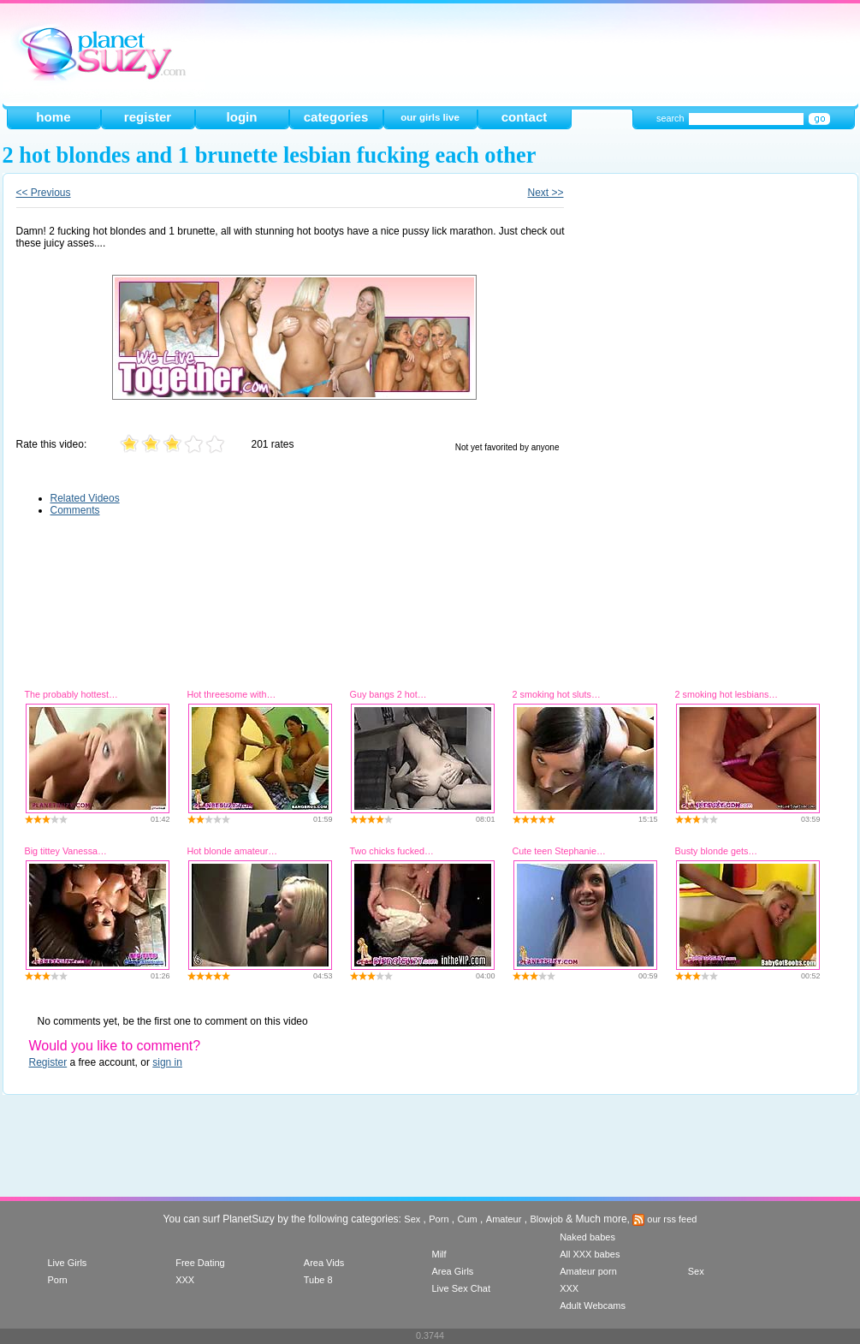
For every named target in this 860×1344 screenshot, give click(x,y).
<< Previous (43, 193)
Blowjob (546, 1219)
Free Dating (199, 1263)
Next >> (545, 193)
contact (524, 117)
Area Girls (452, 1271)
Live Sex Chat (460, 1288)
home (53, 117)
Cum (467, 1219)
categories (336, 117)
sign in (167, 1062)
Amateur (504, 1219)
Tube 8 (318, 1280)
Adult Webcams (593, 1305)
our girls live (430, 117)
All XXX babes (590, 1254)
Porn (438, 1219)
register (147, 117)
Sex (412, 1219)
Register (48, 1062)
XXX (184, 1280)
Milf (438, 1254)
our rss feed (664, 1219)
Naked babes (587, 1237)
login (241, 117)
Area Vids (324, 1263)
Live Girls (67, 1263)
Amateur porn (588, 1271)
